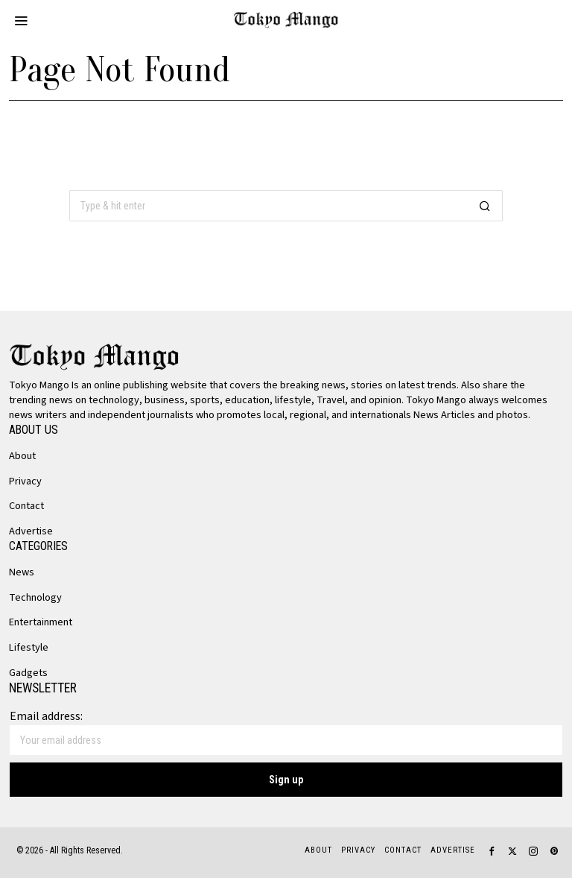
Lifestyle (28, 647)
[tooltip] (491, 851)
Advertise (31, 531)
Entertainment (40, 622)
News (21, 572)
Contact (26, 506)
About (22, 456)
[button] (485, 206)
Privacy (25, 481)
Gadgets (28, 672)
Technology (35, 597)
